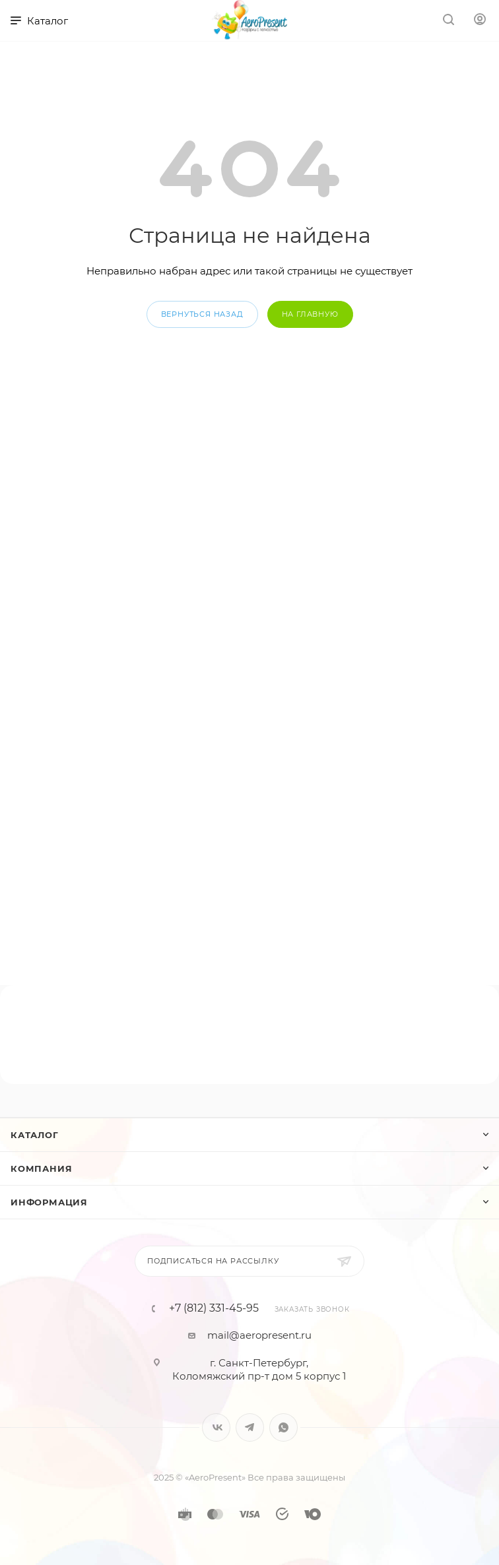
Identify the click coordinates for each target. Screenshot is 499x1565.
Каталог (35, 1135)
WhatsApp (283, 1427)
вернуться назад (202, 314)
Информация (49, 1202)
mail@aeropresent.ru (259, 1335)
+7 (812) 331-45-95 (214, 1308)
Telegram (250, 1427)
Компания (41, 1168)
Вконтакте (216, 1427)
